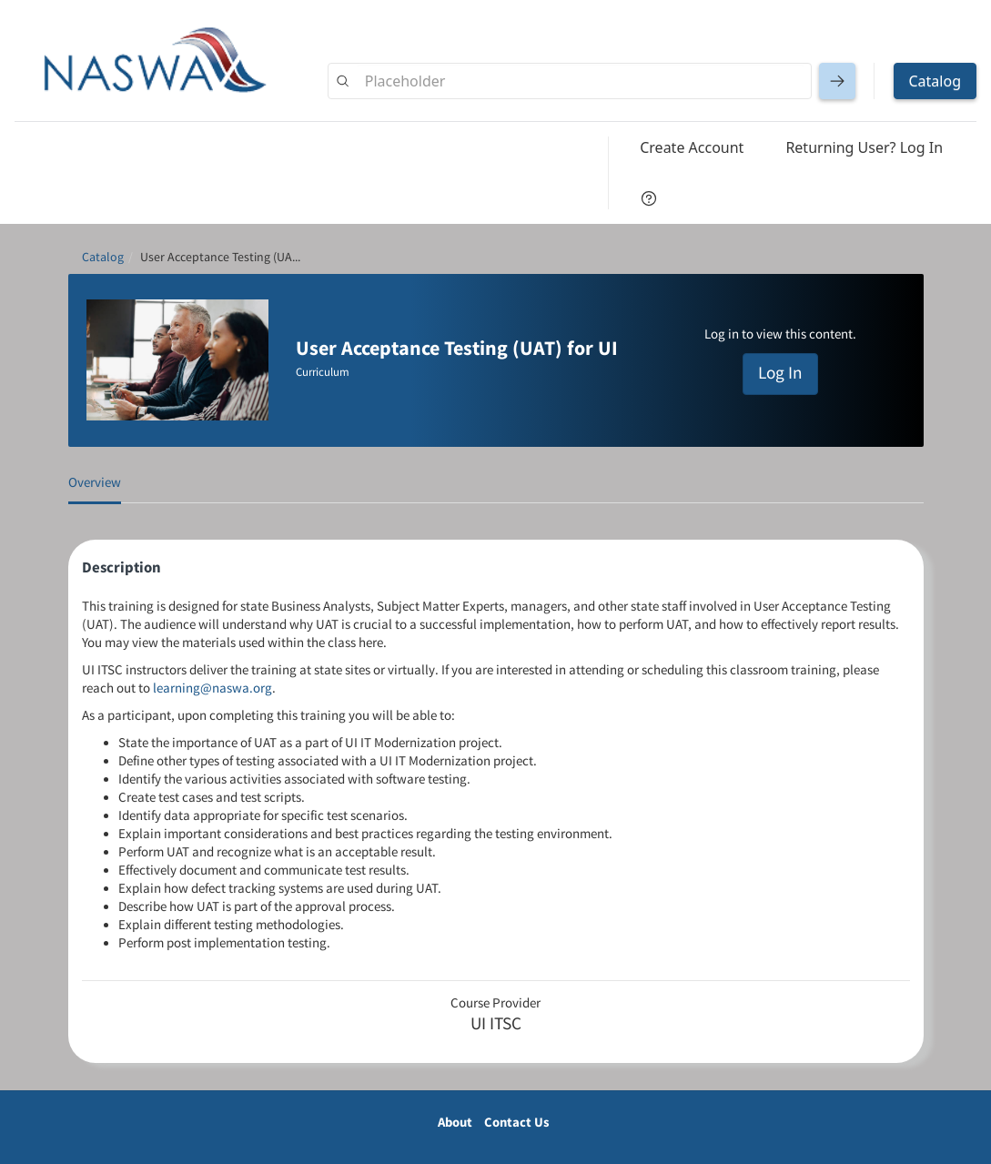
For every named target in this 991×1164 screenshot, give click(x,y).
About (455, 1123)
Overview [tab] (94, 482)
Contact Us (517, 1123)
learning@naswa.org (212, 688)
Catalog (103, 257)
